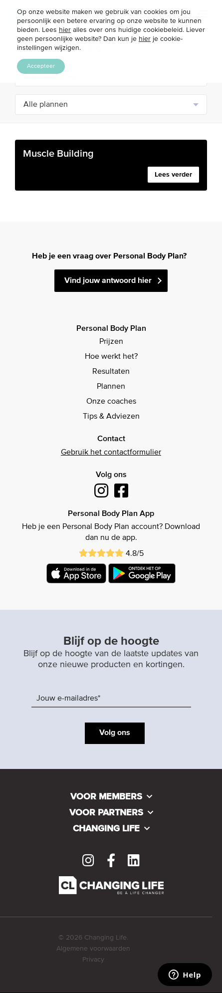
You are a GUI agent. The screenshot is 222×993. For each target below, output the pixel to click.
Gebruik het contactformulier (111, 453)
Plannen (111, 387)
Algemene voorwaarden (93, 948)
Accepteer (41, 66)
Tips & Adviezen (111, 417)
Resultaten (111, 372)
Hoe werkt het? (111, 357)
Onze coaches (111, 402)
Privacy (93, 959)
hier (65, 29)
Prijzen (111, 342)
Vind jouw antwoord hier (108, 281)
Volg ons (114, 733)
